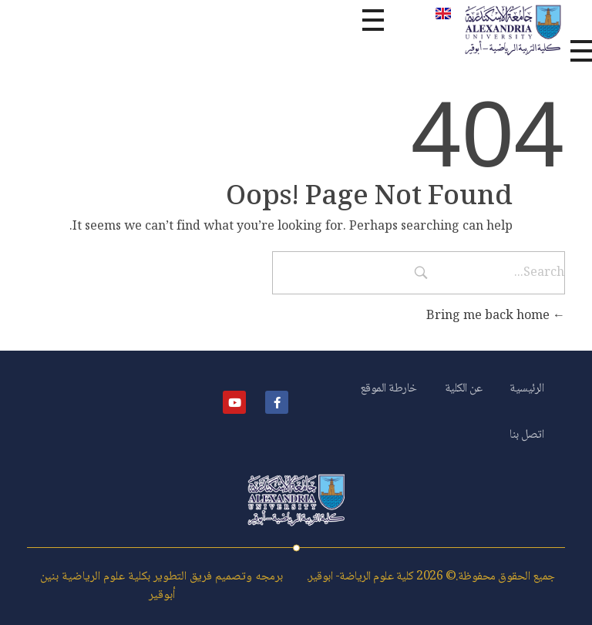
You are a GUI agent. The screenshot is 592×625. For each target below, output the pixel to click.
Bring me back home (495, 316)
